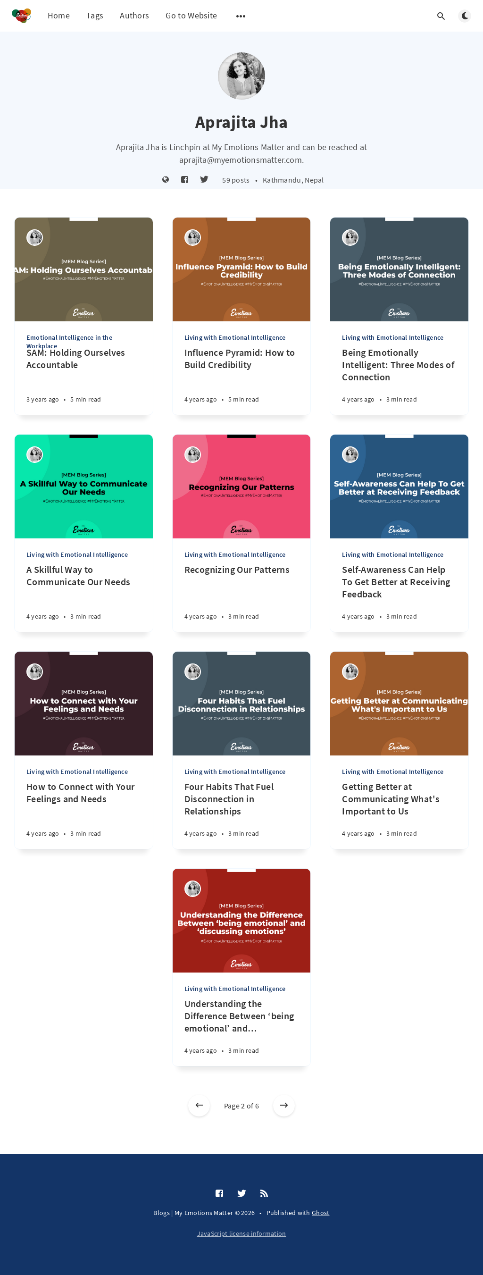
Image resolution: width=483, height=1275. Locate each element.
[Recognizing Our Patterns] (242, 597)
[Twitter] (204, 180)
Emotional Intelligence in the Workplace (69, 341)
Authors (134, 15)
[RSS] (264, 1194)
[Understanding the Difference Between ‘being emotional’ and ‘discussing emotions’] (242, 1032)
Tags (94, 15)
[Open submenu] (241, 16)
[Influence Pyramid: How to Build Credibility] (242, 380)
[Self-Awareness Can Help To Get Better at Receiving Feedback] (399, 597)
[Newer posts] (199, 1105)
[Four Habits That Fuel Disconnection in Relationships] (242, 814)
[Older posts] (284, 1105)
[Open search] (441, 16)
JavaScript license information (241, 1233)
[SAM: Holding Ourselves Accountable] (84, 380)
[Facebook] (184, 180)
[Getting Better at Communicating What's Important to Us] (399, 814)
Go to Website (191, 15)
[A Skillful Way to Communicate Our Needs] (84, 597)
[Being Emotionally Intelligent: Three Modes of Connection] (399, 380)
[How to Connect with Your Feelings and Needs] (84, 814)
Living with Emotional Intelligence (235, 337)
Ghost (321, 1212)
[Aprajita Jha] (34, 237)
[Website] (165, 180)
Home (59, 15)
